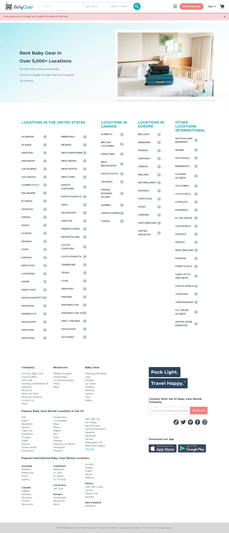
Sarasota (89, 432)
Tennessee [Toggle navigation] (68, 264)
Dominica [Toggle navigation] (181, 209)
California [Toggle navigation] (28, 168)
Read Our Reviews (31, 397)
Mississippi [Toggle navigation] (28, 321)
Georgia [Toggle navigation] (27, 209)
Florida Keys (60, 417)
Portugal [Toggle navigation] (145, 198)
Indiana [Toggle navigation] (26, 241)
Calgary (25, 490)
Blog (56, 387)
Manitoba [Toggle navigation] (108, 153)
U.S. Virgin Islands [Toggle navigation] (182, 312)
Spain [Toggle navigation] (141, 206)
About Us (26, 390)
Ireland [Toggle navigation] (143, 174)
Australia (26, 466)
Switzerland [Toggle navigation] (147, 222)
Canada (26, 487)
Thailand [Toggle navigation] (181, 293)
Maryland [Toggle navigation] (28, 289)
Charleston (27, 434)
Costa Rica (59, 485)
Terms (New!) (149, 528)
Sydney (25, 479)
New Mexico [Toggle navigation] (69, 168)
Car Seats (90, 383)
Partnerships (60, 376)
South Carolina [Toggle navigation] (67, 246)
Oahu (56, 437)
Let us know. (27, 80)
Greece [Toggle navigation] (143, 166)
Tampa (89, 439)
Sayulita (89, 496)
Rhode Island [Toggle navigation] (70, 236)
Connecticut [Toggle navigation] (30, 184)
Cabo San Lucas (94, 486)
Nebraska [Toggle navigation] (68, 136)
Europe (57, 494)
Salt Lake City (92, 419)
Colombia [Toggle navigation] (182, 185)
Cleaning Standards (96, 373)
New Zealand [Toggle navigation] (184, 250)
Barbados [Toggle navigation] (182, 166)
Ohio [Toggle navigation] (64, 204)
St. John (57, 472)
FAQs (24, 403)
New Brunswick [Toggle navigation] (108, 163)
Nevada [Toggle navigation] (66, 144)
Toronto (25, 501)
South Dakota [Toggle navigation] (71, 256)
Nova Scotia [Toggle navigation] (109, 173)
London (89, 464)
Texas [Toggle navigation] (65, 272)
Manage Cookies (165, 528)
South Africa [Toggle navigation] (184, 285)
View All (89, 449)
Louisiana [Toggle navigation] (28, 273)
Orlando (57, 440)
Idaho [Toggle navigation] (25, 225)
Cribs (87, 376)
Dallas (24, 440)
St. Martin (58, 476)
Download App (191, 6)
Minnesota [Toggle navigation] (28, 313)
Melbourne (27, 472)
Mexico (89, 483)
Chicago (26, 437)
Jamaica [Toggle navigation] (180, 233)
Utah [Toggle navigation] (64, 280)
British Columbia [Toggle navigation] (107, 144)
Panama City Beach (64, 444)
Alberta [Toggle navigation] (106, 134)
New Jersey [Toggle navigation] (69, 160)
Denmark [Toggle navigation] (144, 142)
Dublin (88, 471)
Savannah (90, 435)
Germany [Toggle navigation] (144, 158)
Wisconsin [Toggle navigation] (68, 329)
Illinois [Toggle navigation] (26, 233)
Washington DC (94, 442)
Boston (25, 427)
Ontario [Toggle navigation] (107, 181)
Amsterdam (60, 497)
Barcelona (58, 501)
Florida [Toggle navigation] (26, 200)
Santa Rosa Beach (95, 429)
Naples (57, 430)
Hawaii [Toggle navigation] (25, 217)
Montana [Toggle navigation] (27, 337)
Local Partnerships (63, 380)
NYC (55, 434)
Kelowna (26, 494)
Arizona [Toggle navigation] (27, 152)
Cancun (89, 490)
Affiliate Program (62, 373)
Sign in (211, 6)
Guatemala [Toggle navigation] (183, 226)
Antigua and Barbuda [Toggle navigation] (184, 140)
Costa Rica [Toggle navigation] (182, 193)
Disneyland (27, 450)
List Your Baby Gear (32, 373)
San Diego (91, 422)
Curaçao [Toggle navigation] (181, 201)
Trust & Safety (29, 376)
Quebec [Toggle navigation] (106, 204)
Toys (87, 397)
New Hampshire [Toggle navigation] (71, 152)
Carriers (89, 393)
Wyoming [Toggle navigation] (67, 336)
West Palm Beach (95, 445)
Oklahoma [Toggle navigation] (68, 212)
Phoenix (57, 450)
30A (23, 417)
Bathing (89, 390)
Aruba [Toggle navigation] (179, 149)
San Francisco (92, 425)
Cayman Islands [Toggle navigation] (180, 176)
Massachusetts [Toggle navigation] (32, 297)
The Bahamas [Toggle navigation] (184, 302)
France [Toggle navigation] (143, 150)
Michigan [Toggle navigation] (27, 305)
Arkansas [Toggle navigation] (28, 160)
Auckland (90, 505)
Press (56, 383)
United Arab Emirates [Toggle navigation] (183, 323)
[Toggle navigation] (175, 6)
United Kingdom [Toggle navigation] (144, 232)
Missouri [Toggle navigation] (27, 329)
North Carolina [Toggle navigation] (67, 186)
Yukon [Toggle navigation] (105, 221)
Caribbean (59, 466)
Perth (24, 476)
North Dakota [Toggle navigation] (71, 196)
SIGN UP (199, 410)
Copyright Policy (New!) (130, 528)
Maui (56, 424)
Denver (25, 444)
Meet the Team (30, 393)
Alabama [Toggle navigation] (27, 136)
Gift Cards (26, 380)
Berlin (56, 504)
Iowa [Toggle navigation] (24, 249)
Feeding (89, 387)
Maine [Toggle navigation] (25, 281)
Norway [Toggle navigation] (143, 190)
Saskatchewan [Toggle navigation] (111, 212)
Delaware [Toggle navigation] (28, 193)
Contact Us (27, 400)
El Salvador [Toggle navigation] (183, 217)
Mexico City (91, 493)
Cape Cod (26, 430)
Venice (89, 474)
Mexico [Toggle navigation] (180, 242)
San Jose (58, 488)
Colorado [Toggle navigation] (28, 176)
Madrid (89, 467)
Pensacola (59, 447)
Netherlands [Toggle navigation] (147, 182)
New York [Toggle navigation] (68, 176)
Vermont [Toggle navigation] (67, 288)
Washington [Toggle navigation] (70, 304)
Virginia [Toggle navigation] (66, 296)
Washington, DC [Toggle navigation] (72, 312)
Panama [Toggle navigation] (180, 258)
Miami (56, 427)
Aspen (24, 420)
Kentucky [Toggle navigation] (28, 265)
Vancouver (27, 504)
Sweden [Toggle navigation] (143, 214)
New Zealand (93, 502)
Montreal (26, 497)
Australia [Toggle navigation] (182, 157)
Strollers (89, 380)
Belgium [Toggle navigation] (143, 134)
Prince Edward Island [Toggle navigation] (106, 193)
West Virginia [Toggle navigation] (70, 320)
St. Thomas (59, 479)
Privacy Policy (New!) (107, 528)
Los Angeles (60, 420)
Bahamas (58, 469)
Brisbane (26, 469)
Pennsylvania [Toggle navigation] (70, 228)
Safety (88, 400)
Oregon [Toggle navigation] (66, 220)
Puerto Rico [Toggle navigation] (183, 266)
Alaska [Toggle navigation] (26, 144)
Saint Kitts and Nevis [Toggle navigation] (183, 276)
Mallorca (89, 477)
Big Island (26, 424)
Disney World (28, 447)
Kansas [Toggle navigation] (26, 257)
